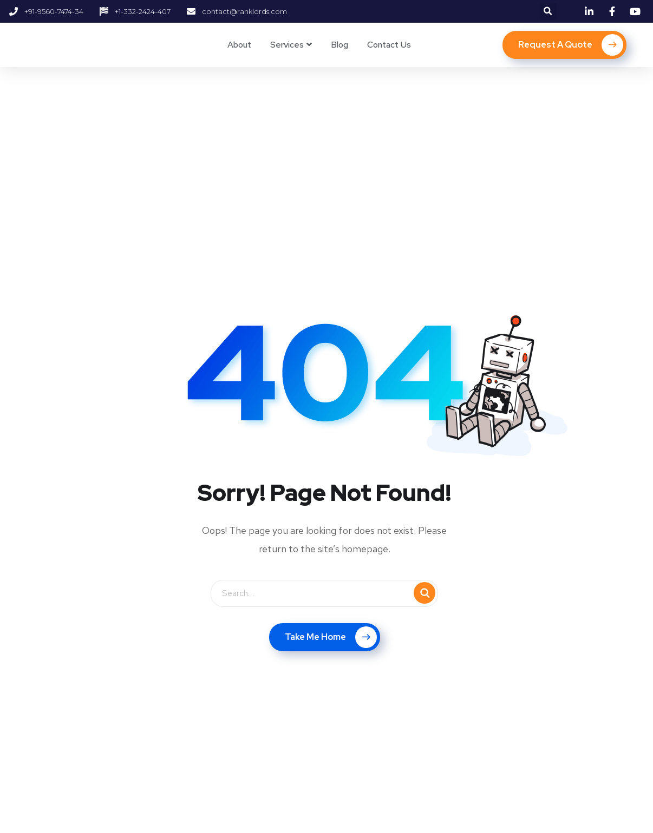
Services (287, 44)
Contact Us (389, 44)
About (239, 44)
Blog (339, 44)
